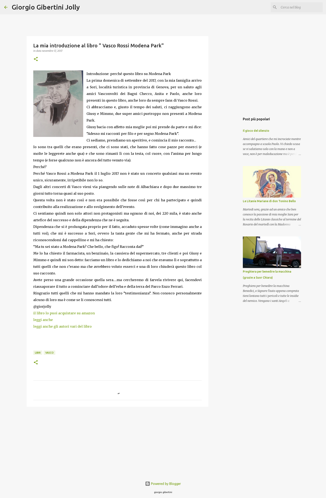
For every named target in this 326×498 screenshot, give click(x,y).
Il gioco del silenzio (256, 130)
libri (38, 352)
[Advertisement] (117, 442)
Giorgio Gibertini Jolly (46, 7)
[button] (35, 59)
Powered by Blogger (163, 484)
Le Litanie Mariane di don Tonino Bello (269, 201)
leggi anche (43, 320)
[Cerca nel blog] (301, 7)
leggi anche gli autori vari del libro (63, 326)
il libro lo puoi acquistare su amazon (64, 313)
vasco (49, 352)
